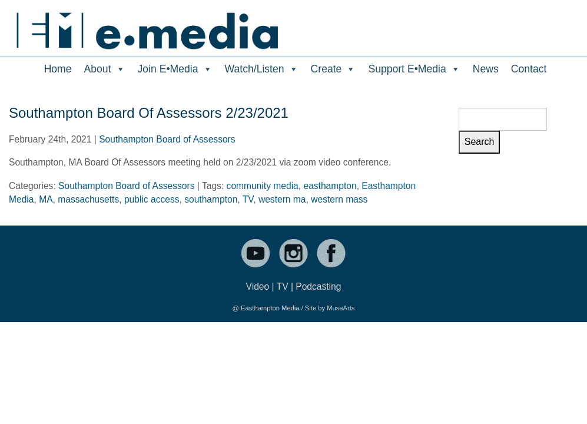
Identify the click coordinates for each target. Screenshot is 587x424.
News (486, 69)
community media (263, 186)
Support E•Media (414, 69)
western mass (339, 199)
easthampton (329, 186)
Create (333, 69)
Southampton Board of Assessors (167, 139)
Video (258, 286)
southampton (210, 199)
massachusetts (88, 199)
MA (45, 199)
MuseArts (340, 308)
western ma (282, 199)
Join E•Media (175, 69)
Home (58, 69)
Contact (529, 69)
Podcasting (318, 286)
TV (248, 199)
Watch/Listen (262, 69)
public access (152, 199)
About (104, 69)
